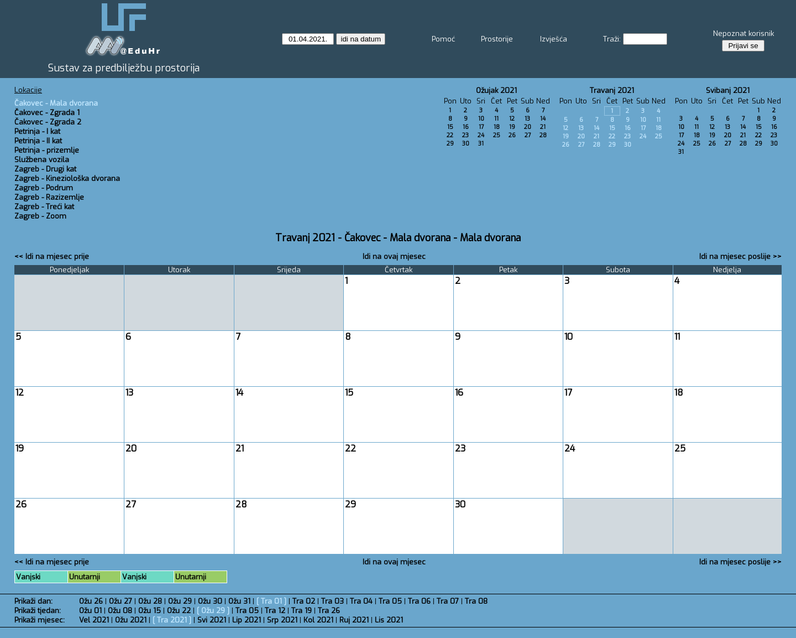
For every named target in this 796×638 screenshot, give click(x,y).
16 (466, 127)
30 (465, 143)
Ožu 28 (150, 601)
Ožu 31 (239, 601)
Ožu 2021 (130, 620)
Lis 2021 (389, 620)
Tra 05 (390, 601)
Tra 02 (303, 601)
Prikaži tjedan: (37, 610)
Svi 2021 (211, 620)
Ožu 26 (91, 601)
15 (450, 127)
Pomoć (443, 39)
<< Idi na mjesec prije (51, 256)
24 (481, 135)
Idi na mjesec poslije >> (740, 256)
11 (496, 118)
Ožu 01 (90, 610)
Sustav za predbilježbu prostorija (124, 68)
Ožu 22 (179, 610)
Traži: (612, 39)
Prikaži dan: (33, 601)
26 (512, 135)
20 (527, 127)
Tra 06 (419, 601)
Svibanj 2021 (728, 90)
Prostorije (497, 39)
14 (543, 118)
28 (543, 135)
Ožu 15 (149, 610)
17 (481, 127)
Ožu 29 (180, 601)
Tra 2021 (172, 620)
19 (512, 127)
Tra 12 (275, 610)
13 (527, 118)
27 (528, 135)
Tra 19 (301, 610)
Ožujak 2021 (496, 90)
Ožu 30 (210, 601)
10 (481, 118)
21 (543, 127)
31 (481, 143)
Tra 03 (332, 601)
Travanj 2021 (612, 90)
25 (496, 135)
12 (512, 118)
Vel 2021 (94, 620)
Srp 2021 (282, 620)
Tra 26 (329, 610)
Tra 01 (271, 601)
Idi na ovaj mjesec (394, 256)
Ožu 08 (120, 610)
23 (465, 135)
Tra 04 (361, 601)
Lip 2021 (246, 620)
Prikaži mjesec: (39, 620)
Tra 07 (448, 601)
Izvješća (553, 39)
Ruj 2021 (354, 620)
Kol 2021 (318, 620)
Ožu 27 (120, 601)
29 (450, 143)
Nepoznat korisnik (743, 33)
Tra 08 (476, 601)
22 (450, 135)
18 (497, 127)
